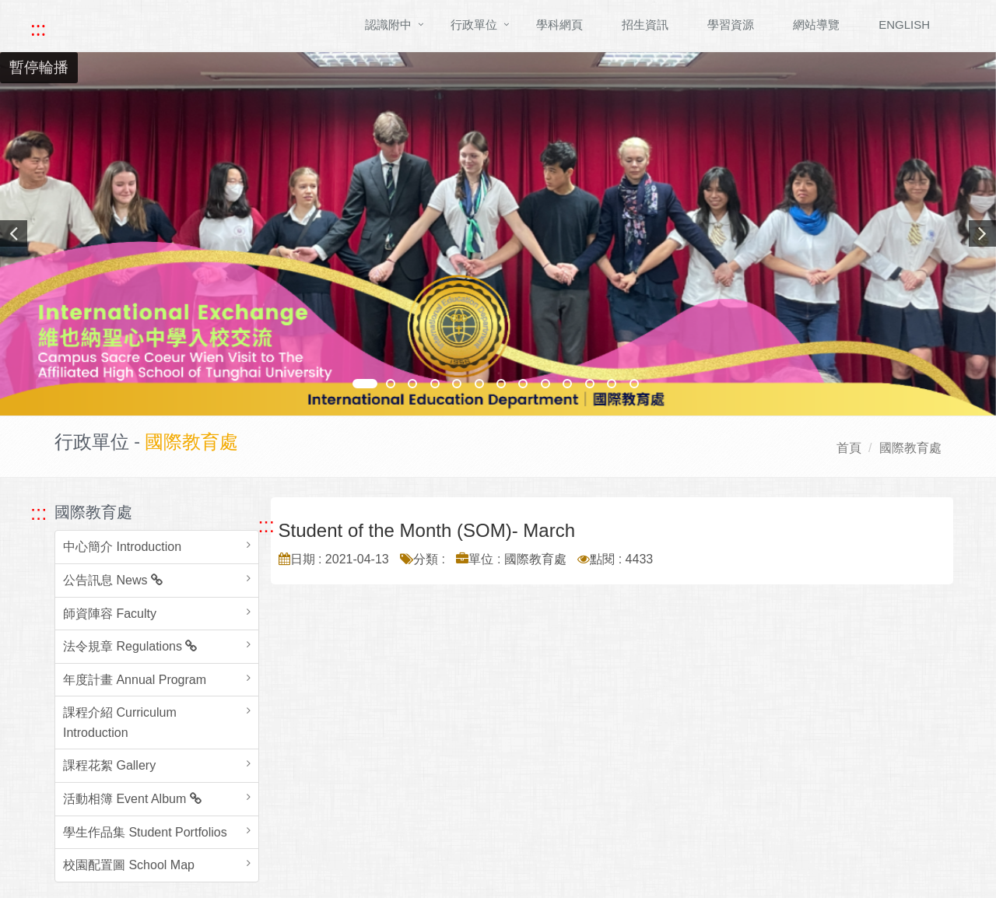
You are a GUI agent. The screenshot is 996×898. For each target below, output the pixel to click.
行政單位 (474, 24)
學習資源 (730, 24)
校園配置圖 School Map (129, 865)
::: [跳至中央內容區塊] (266, 525)
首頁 (848, 447)
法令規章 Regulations (130, 646)
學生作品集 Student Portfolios (145, 832)
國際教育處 (910, 447)
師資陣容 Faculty (109, 613)
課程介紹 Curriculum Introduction (120, 722)
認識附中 (388, 24)
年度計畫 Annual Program (134, 679)
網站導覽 (816, 24)
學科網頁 (559, 24)
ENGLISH (904, 24)
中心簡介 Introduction (122, 546)
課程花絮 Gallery (109, 765)
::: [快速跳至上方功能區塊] (38, 29)
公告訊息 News (113, 580)
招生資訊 (645, 24)
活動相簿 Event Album (132, 798)
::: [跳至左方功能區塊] (38, 513)
